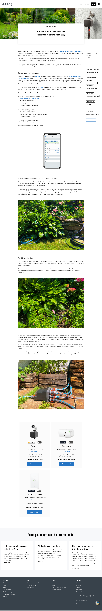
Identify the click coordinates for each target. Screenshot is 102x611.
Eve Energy (67, 446)
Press (4, 585)
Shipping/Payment (56, 590)
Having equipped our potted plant (69, 51)
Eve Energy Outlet (35, 495)
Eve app (37, 76)
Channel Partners (31, 585)
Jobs (4, 587)
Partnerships (79, 592)
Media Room (30, 587)
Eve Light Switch (92, 83)
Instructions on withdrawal (59, 587)
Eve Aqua (40, 87)
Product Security (7, 592)
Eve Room (89, 91)
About (4, 583)
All (87, 51)
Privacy (88, 59)
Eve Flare (89, 80)
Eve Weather (90, 101)
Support (78, 587)
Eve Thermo (90, 93)
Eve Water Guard (91, 99)
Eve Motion (90, 85)
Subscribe (91, 120)
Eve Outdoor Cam (92, 88)
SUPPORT (87, 4)
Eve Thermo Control (93, 96)
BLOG (80, 4)
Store (94, 4)
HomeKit (88, 62)
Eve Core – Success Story (34, 583)
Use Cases (89, 55)
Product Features (92, 53)
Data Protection (7, 590)
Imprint (5, 596)
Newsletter (79, 590)
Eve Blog (78, 585)
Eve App (88, 57)
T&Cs (53, 585)
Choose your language (82, 601)
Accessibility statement (9, 594)
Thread (89, 104)
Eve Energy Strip (91, 77)
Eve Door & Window (92, 72)
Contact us (79, 583)
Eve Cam (96, 69)
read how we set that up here (29, 98)
